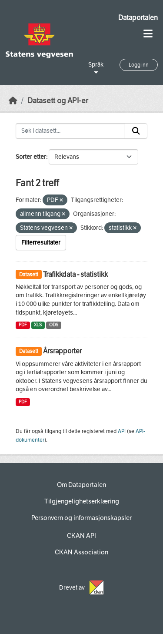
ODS (53, 325)
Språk (95, 64)
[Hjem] (13, 100)
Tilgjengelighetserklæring (81, 501)
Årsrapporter (62, 351)
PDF (23, 325)
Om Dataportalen (81, 485)
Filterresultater (40, 242)
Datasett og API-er (57, 100)
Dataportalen (138, 17)
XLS (38, 325)
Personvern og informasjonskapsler (81, 518)
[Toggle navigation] (148, 34)
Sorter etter (31, 157)
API (122, 431)
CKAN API (81, 536)
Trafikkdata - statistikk (75, 274)
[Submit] (136, 131)
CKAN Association (81, 552)
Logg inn (139, 65)
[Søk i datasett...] (70, 131)
